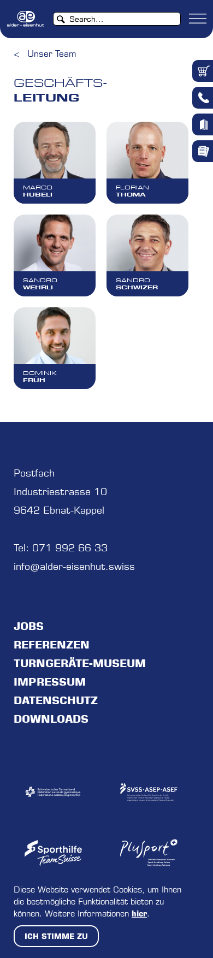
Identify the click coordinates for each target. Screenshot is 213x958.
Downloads (51, 718)
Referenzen (52, 644)
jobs (29, 626)
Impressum (50, 681)
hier (139, 913)
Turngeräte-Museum (80, 663)
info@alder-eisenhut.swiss (74, 566)
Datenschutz (56, 700)
